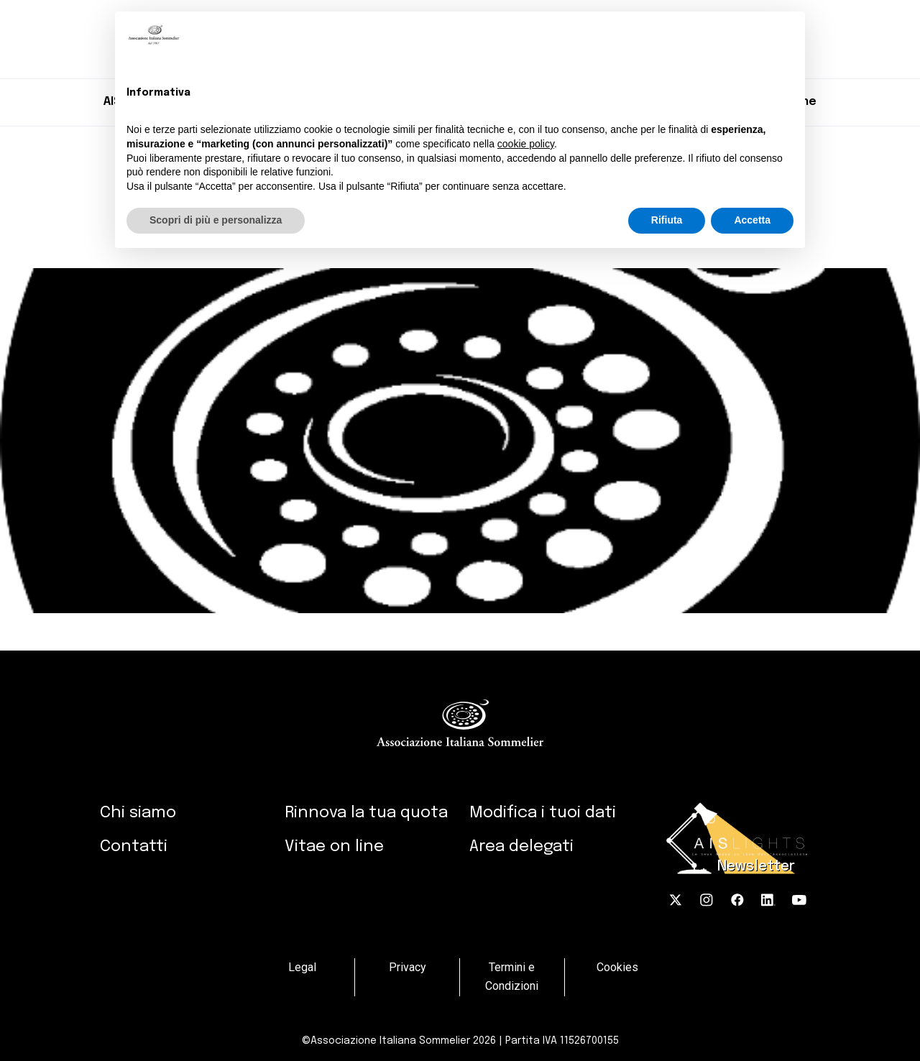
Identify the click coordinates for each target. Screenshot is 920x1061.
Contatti (133, 846)
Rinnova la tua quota (366, 812)
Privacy (407, 967)
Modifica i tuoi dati (542, 812)
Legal (302, 967)
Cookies (617, 967)
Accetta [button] (752, 220)
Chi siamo (138, 812)
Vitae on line (334, 846)
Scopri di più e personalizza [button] (216, 220)
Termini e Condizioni (511, 976)
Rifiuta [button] (667, 220)
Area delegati (521, 846)
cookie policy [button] (525, 144)
